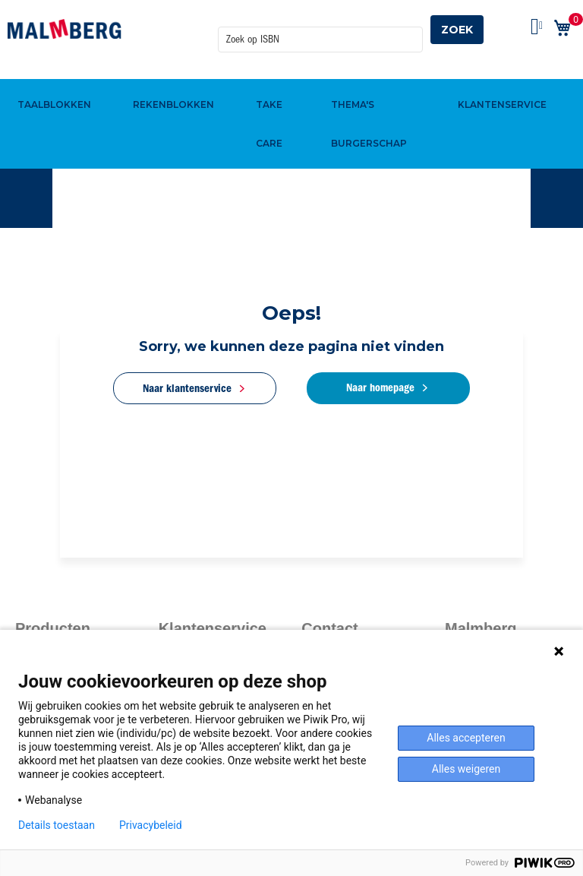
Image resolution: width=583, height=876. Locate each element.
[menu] (291, 78)
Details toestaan (56, 825)
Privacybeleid (150, 825)
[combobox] (320, 29)
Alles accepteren (466, 738)
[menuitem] (52, 78)
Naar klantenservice (187, 388)
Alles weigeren (466, 769)
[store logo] (64, 29)
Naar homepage (381, 387)
